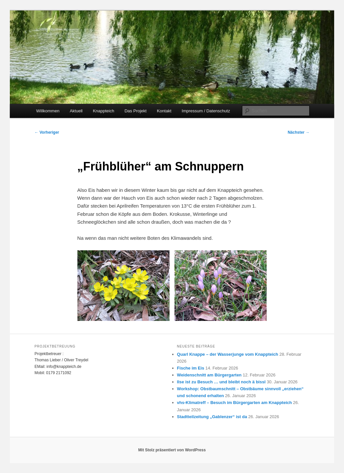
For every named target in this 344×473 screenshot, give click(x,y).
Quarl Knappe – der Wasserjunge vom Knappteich (227, 354)
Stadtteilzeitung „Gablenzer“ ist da (212, 416)
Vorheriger (46, 132)
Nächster (299, 132)
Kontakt (164, 110)
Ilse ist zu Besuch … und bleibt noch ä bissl (221, 381)
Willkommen (47, 110)
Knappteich (103, 110)
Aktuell (76, 110)
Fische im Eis (190, 368)
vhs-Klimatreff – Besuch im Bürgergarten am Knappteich (234, 402)
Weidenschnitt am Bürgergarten (209, 374)
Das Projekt (136, 110)
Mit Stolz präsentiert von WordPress (172, 450)
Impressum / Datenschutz (206, 110)
